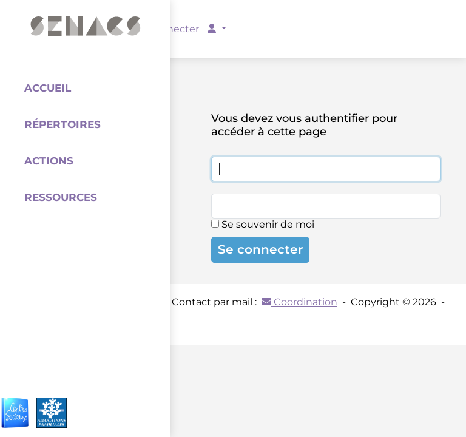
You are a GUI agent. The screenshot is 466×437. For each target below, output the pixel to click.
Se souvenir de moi (262, 224)
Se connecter (260, 249)
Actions (48, 161)
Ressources (60, 197)
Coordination (299, 302)
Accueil (47, 88)
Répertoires (62, 124)
